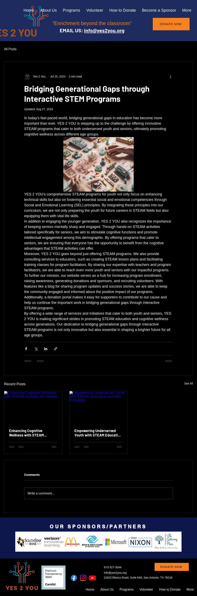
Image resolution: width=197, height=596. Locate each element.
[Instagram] (83, 578)
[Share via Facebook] (26, 349)
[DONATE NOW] (171, 24)
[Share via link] (55, 349)
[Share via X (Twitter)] (36, 349)
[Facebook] (74, 578)
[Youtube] (92, 578)
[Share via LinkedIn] (46, 349)
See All (188, 383)
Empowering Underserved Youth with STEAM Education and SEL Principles (98, 432)
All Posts (10, 49)
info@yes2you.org (104, 30)
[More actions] (170, 76)
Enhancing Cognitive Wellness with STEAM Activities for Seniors (26, 432)
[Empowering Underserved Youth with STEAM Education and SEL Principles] (99, 407)
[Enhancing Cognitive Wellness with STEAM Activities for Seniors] (33, 407)
